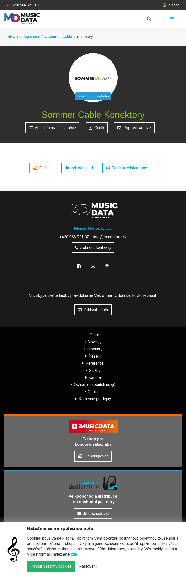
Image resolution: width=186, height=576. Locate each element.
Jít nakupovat (93, 456)
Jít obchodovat (93, 513)
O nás (95, 335)
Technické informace (126, 168)
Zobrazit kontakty (93, 247)
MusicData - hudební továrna (22, 18)
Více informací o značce (52, 128)
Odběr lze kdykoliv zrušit (135, 295)
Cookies (95, 392)
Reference (95, 363)
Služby (94, 370)
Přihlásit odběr (93, 310)
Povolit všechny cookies (51, 567)
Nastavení (88, 567)
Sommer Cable (60, 37)
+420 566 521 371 (23, 5)
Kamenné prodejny (95, 399)
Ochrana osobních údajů (94, 385)
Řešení (94, 356)
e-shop (171, 5)
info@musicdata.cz (110, 237)
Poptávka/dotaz (134, 128)
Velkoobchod (79, 168)
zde (74, 555)
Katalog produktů (30, 37)
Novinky (94, 342)
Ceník (96, 128)
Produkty (94, 349)
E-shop (42, 168)
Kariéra (94, 377)
